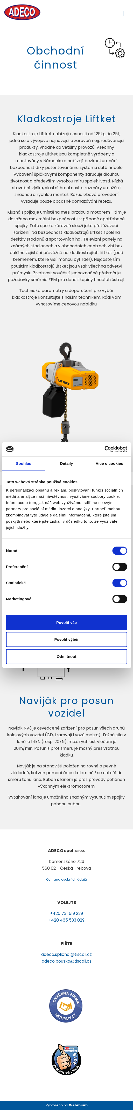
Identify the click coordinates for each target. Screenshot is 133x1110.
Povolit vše (66, 622)
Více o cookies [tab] (109, 463)
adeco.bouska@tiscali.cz (67, 961)
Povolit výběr (66, 639)
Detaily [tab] (66, 463)
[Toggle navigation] (124, 12)
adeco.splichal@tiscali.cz (66, 954)
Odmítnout (66, 656)
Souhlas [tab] (23, 463)
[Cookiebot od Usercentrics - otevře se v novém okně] (104, 449)
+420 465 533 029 (66, 920)
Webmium (78, 1105)
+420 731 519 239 (66, 913)
